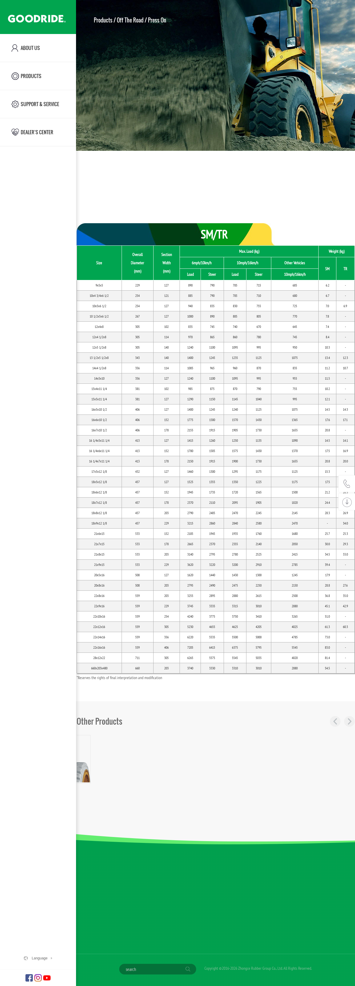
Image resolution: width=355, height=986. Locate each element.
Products (103, 20)
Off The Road (130, 20)
